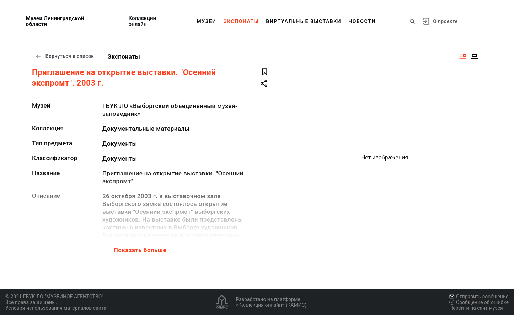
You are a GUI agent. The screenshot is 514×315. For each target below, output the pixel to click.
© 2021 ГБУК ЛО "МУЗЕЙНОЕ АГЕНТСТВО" (54, 296)
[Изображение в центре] (474, 55)
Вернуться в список (65, 56)
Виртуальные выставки (303, 21)
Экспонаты (241, 21)
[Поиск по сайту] (412, 21)
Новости (361, 21)
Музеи (206, 21)
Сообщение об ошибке (479, 302)
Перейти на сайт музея (476, 308)
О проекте (445, 21)
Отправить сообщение (478, 296)
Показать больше (140, 250)
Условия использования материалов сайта (55, 308)
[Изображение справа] (463, 55)
